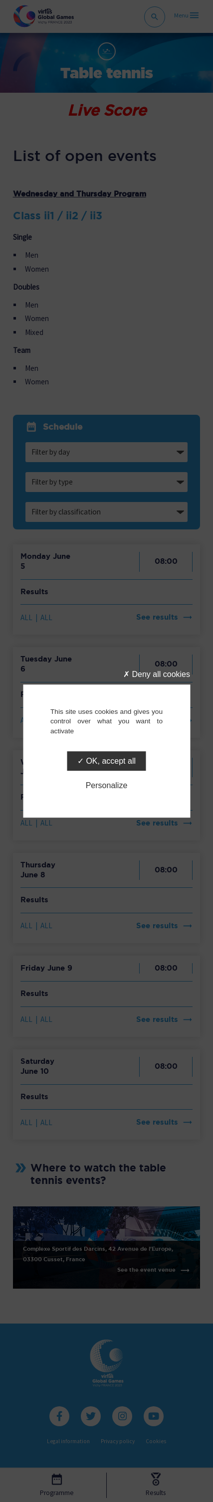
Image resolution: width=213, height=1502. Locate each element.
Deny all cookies (156, 674)
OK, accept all (106, 761)
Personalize (107, 785)
